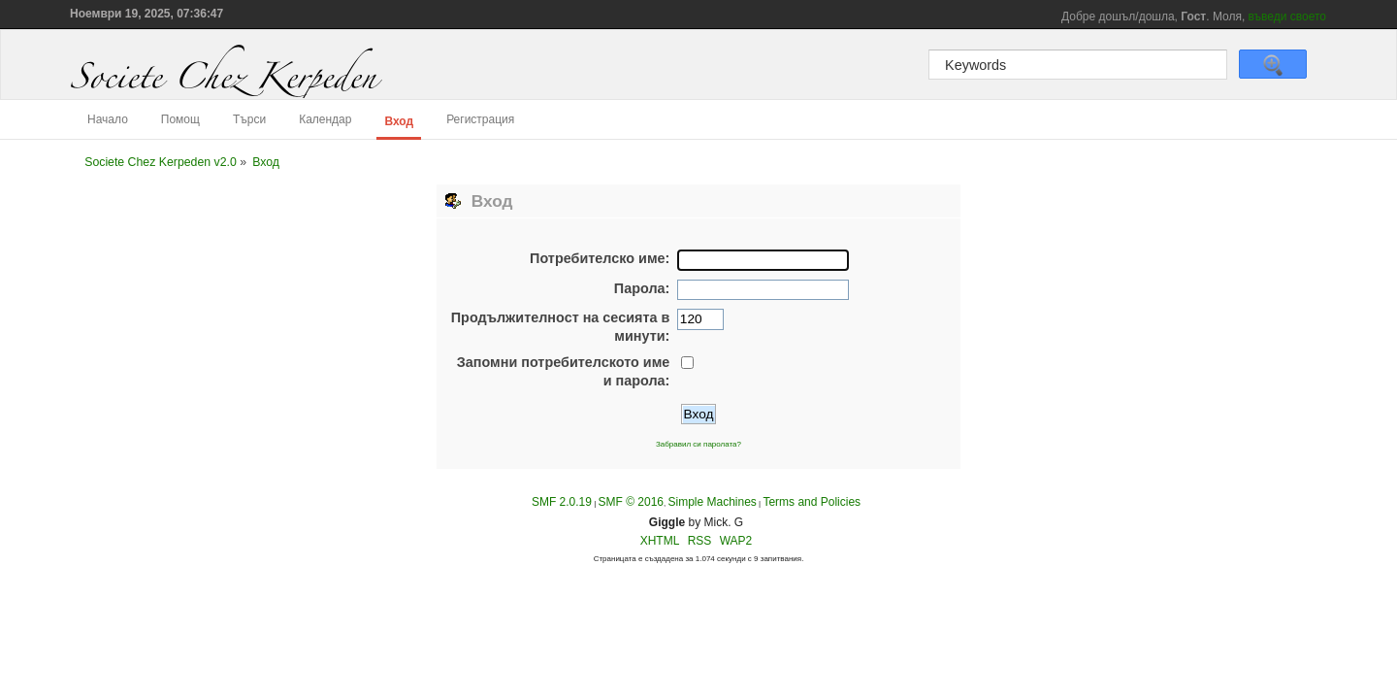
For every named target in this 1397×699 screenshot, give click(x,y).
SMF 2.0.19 (562, 502)
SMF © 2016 (631, 502)
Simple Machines (711, 502)
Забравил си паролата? (698, 444)
